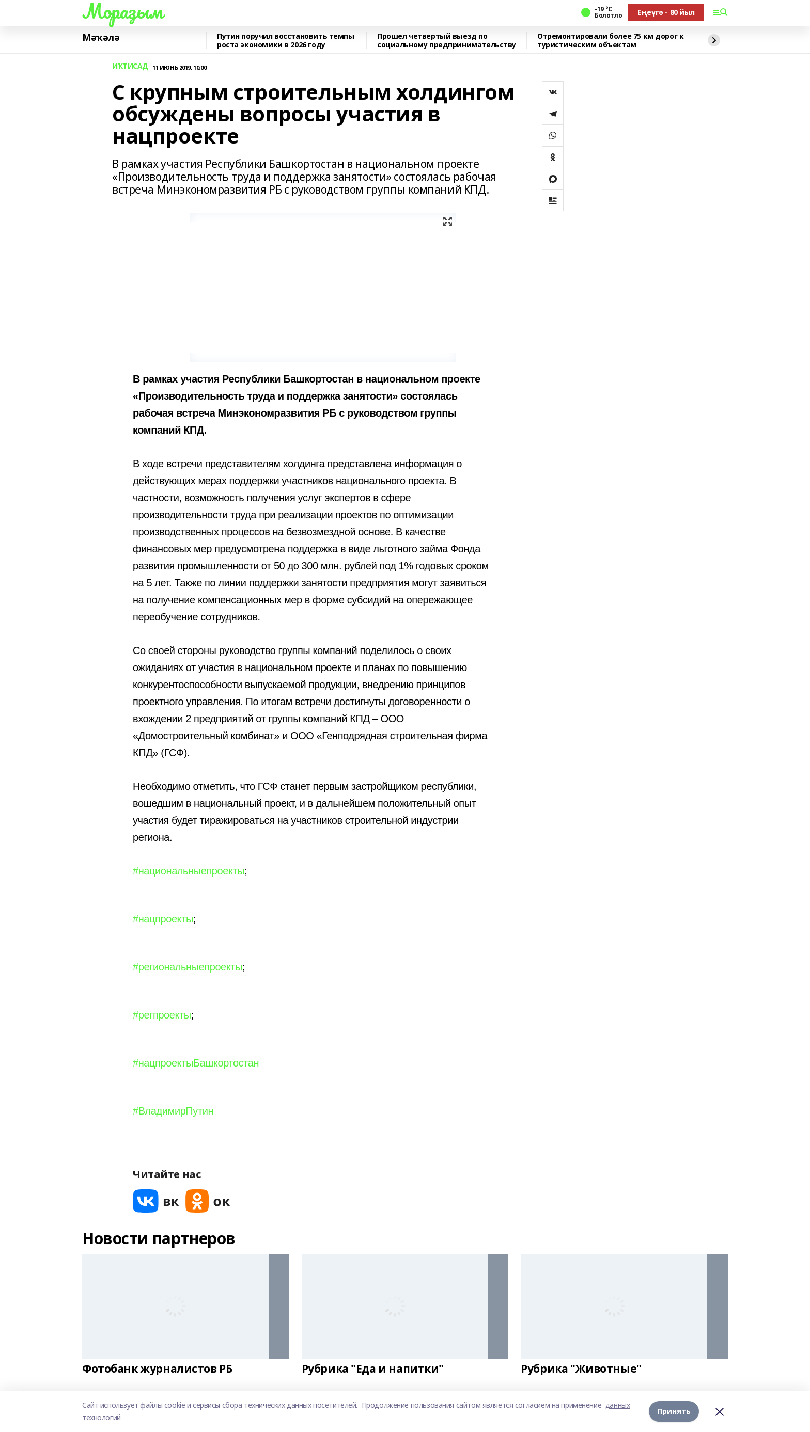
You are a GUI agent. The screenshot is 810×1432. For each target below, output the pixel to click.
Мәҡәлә (100, 37)
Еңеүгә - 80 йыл (666, 12)
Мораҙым (122, 11)
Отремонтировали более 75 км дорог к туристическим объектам (610, 40)
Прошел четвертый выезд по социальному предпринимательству (446, 40)
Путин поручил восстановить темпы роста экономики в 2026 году (285, 40)
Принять (674, 1411)
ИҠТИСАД (130, 66)
